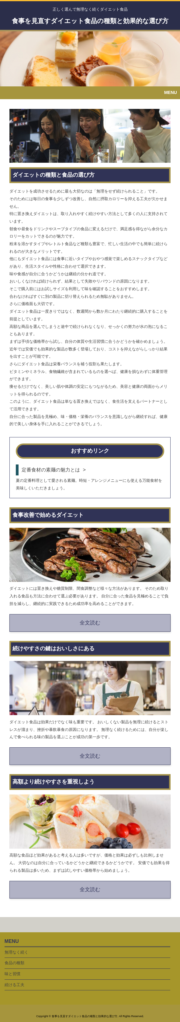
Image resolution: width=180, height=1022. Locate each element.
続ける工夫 (14, 984)
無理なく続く (16, 952)
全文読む (90, 623)
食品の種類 (14, 963)
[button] (90, 92)
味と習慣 (12, 974)
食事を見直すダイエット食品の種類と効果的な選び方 (90, 21)
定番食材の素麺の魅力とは (51, 469)
